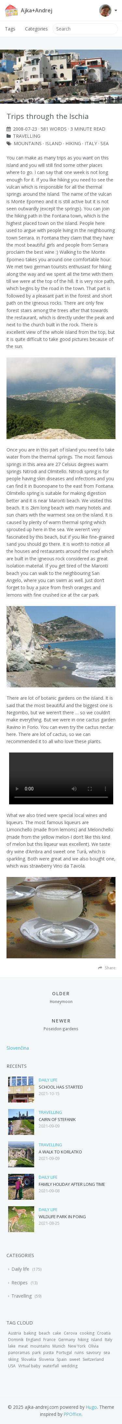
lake (12, 1346)
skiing (13, 1359)
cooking (87, 1333)
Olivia (93, 1346)
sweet (74, 1359)
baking (30, 1333)
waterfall (51, 1366)
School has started (61, 1087)
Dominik (15, 1339)
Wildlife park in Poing (62, 1217)
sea (105, 143)
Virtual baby (29, 1366)
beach (44, 1333)
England (33, 1339)
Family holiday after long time (72, 1184)
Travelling (26, 136)
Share (106, 967)
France (49, 1339)
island (53, 143)
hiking (73, 143)
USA (12, 1366)
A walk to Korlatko (60, 1152)
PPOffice (72, 1414)
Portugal (64, 1352)
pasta (48, 1352)
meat (23, 1346)
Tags (10, 29)
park (36, 1352)
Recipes (20, 1282)
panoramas (19, 1352)
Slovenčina (18, 1048)
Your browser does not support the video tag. (61, 778)
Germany (66, 1339)
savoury (93, 1352)
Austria (14, 1333)
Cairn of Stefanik (57, 1119)
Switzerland (93, 1359)
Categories (36, 29)
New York (77, 1346)
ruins (79, 1352)
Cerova (70, 1333)
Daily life (48, 1080)
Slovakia (28, 1359)
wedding (69, 1366)
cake (57, 1333)
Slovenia (46, 1359)
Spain (62, 1359)
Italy (91, 143)
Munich (58, 1346)
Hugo (91, 1407)
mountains (28, 143)
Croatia (104, 1333)
